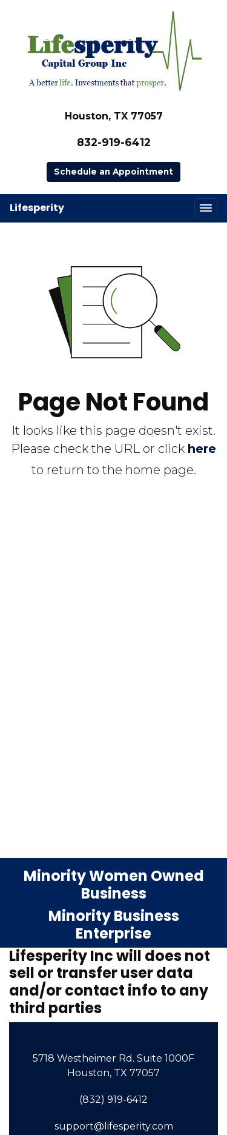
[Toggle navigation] (205, 208)
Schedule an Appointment (113, 171)
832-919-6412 (114, 142)
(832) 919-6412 (113, 1099)
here (202, 448)
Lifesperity (37, 208)
